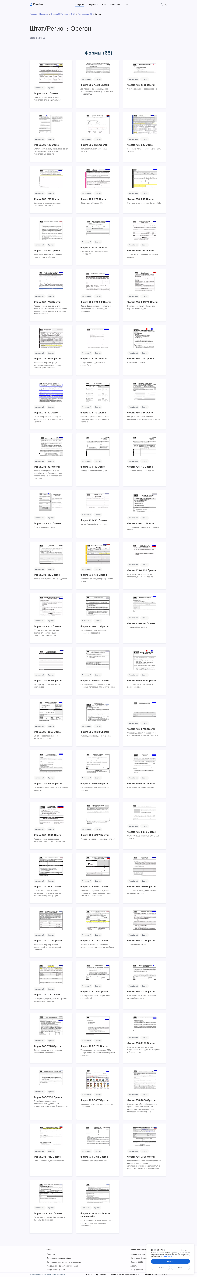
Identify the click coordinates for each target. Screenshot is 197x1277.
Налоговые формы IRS (141, 1258)
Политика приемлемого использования (64, 1262)
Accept (170, 1261)
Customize (160, 1267)
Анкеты (134, 1266)
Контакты (51, 1254)
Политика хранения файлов (59, 1258)
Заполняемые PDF (139, 1250)
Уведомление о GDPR (56, 1270)
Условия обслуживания (95, 1274)
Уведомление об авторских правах (62, 1266)
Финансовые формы (140, 1270)
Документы (93, 4)
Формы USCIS (137, 1262)
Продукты (79, 4)
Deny (180, 1267)
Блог (104, 4)
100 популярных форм (140, 1254)
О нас (49, 1250)
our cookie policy (166, 1256)
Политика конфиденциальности (125, 1274)
